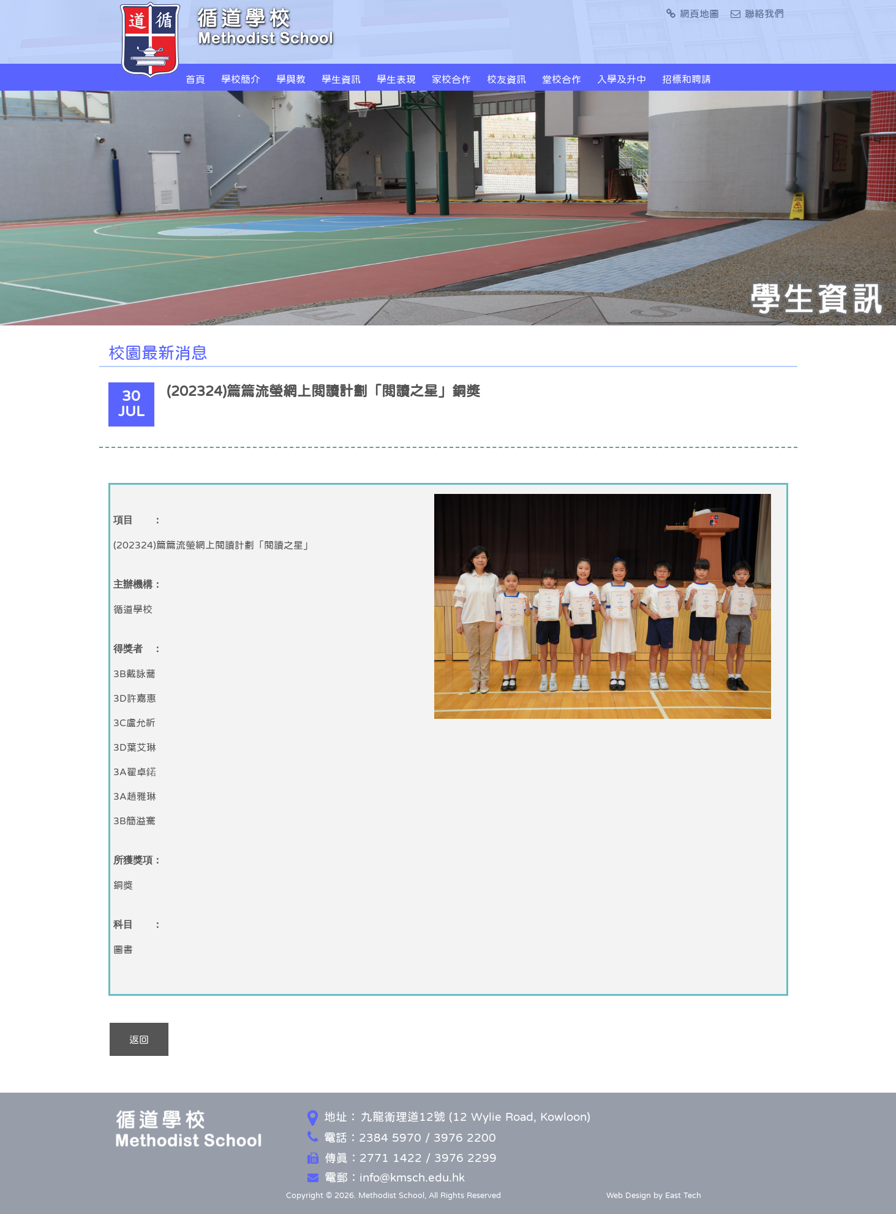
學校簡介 (240, 79)
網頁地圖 (692, 13)
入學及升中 (621, 79)
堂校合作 (561, 79)
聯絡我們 (757, 13)
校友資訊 (506, 79)
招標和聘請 (686, 79)
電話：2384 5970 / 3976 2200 (401, 1138)
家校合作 (451, 79)
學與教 (291, 79)
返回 (139, 1039)
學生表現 (396, 79)
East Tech (683, 1195)
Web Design (628, 1195)
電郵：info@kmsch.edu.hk (386, 1177)
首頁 (195, 79)
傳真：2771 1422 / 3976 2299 (402, 1158)
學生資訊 (341, 79)
